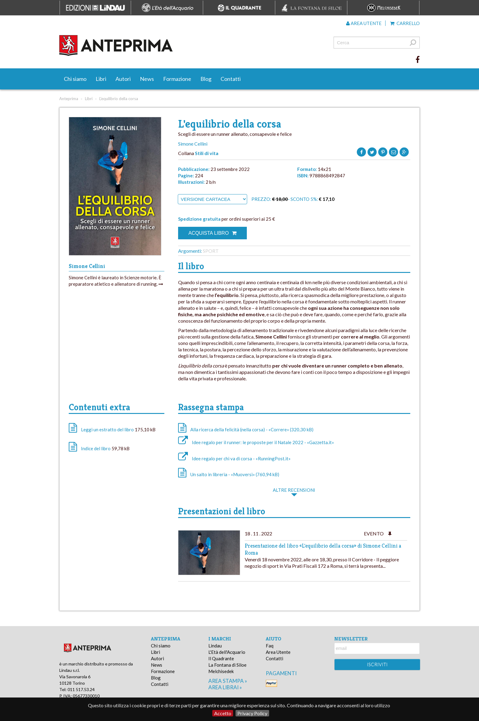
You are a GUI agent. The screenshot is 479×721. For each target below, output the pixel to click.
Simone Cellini (192, 144)
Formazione (177, 78)
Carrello (405, 23)
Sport (211, 251)
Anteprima (68, 98)
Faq (269, 645)
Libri (101, 78)
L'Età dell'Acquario (226, 652)
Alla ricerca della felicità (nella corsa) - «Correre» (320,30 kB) (245, 429)
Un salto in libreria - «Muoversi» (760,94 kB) (228, 474)
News (147, 78)
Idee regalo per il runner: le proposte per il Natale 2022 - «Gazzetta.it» (256, 442)
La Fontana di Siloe (227, 665)
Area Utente (278, 652)
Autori (123, 78)
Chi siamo (75, 78)
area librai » (225, 687)
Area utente (364, 23)
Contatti (231, 78)
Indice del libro (96, 448)
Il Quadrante (221, 658)
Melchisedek (221, 671)
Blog (205, 78)
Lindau (215, 645)
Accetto (222, 713)
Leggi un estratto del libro (107, 429)
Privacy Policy (252, 713)
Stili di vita (206, 153)
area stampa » (227, 681)
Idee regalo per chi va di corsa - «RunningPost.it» (234, 458)
